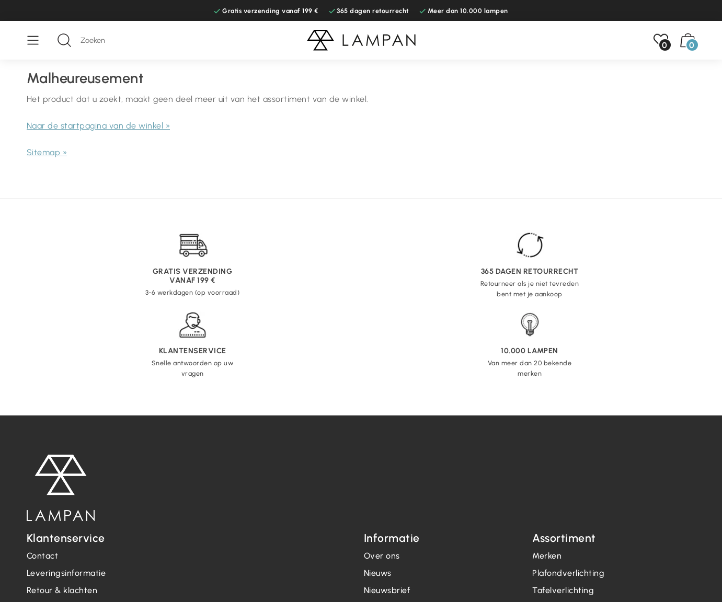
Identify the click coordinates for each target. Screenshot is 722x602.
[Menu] (38, 40)
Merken (546, 556)
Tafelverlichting (563, 590)
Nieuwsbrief (387, 590)
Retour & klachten (62, 590)
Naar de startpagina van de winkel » (98, 126)
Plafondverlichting (568, 573)
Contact (43, 556)
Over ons (382, 556)
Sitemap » (47, 152)
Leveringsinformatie (66, 573)
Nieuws (378, 573)
